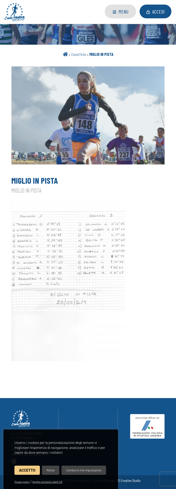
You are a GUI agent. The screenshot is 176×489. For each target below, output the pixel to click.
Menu (120, 11)
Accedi (155, 11)
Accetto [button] (27, 470)
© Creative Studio (128, 480)
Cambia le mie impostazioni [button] (84, 470)
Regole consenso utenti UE (47, 482)
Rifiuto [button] (51, 470)
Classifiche (78, 54)
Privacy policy (22, 482)
